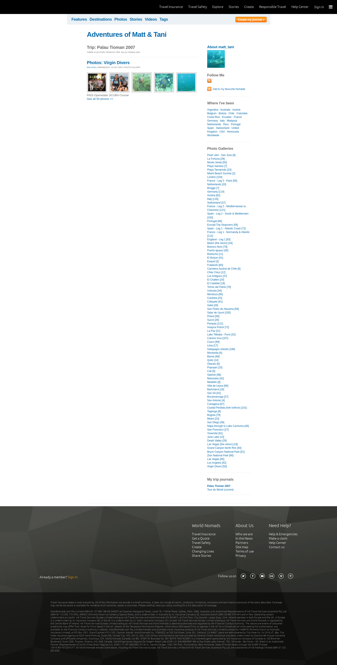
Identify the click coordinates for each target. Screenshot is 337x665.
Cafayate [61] (214, 301)
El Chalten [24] (215, 279)
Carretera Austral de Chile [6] (223, 268)
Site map (242, 547)
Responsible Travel (272, 7)
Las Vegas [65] (215, 459)
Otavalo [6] (213, 363)
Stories (234, 7)
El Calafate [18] (216, 283)
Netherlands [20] (216, 184)
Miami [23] (213, 418)
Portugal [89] (214, 221)
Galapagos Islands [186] (221, 349)
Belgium (211, 113)
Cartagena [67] (215, 404)
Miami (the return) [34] (220, 243)
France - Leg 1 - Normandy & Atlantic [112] (228, 234)
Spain (210, 128)
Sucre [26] (213, 319)
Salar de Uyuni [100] (219, 312)
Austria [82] (213, 195)
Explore (217, 7)
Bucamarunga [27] (217, 396)
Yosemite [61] (215, 433)
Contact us (276, 547)
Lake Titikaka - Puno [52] (221, 334)
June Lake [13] (215, 436)
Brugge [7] (213, 188)
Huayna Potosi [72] (218, 327)
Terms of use (245, 551)
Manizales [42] (215, 378)
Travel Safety (197, 7)
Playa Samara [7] (217, 166)
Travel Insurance (171, 7)
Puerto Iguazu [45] (217, 250)
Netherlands (214, 124)
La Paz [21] (213, 330)
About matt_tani (220, 47)
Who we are (244, 534)
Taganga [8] (214, 411)
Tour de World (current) (220, 489)
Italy (222, 120)
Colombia (241, 113)
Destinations (101, 19)
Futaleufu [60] (215, 265)
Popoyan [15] (214, 367)
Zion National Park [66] (220, 455)
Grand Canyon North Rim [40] (224, 447)
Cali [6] (211, 371)
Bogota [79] (213, 415)
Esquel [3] (213, 261)
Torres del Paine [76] (219, 287)
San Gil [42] (214, 393)
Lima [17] (212, 345)
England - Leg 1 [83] (218, 239)
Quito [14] (212, 360)
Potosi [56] (213, 316)
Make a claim (278, 538)
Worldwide (213, 135)
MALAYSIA (91, 67)
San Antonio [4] (216, 400)
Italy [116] (212, 199)
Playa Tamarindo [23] (219, 169)
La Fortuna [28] (216, 158)
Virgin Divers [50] (217, 466)
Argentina (212, 109)
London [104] (214, 177)
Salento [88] (214, 374)
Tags (163, 19)
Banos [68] (213, 356)
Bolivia (222, 113)
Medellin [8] (213, 382)
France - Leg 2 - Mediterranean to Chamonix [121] (226, 208)
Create (249, 7)
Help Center (300, 7)
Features (79, 19)
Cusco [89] (213, 341)
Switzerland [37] (216, 202)
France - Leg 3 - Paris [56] (222, 180)
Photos (120, 19)
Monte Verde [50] (217, 162)
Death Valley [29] (217, 440)
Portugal (235, 124)
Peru (226, 124)
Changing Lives (203, 551)
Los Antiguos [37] (217, 276)
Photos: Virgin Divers (108, 62)
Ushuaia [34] (214, 290)
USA (222, 131)
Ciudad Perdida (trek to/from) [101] (227, 407)
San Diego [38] (215, 422)
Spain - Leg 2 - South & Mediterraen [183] (227, 215)
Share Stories (201, 555)
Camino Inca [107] (217, 338)
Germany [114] (215, 191)
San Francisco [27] (218, 429)
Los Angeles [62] (216, 462)
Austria (236, 109)
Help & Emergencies (283, 534)
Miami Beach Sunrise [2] (221, 173)
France (238, 117)
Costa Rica (213, 117)
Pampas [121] (215, 323)
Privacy (241, 555)
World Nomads (22, 7)
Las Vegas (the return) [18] (222, 444)
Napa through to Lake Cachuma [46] (228, 425)
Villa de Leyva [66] (217, 385)
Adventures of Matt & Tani (126, 34)
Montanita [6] (214, 352)
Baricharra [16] (215, 389)
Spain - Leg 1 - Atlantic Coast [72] (226, 228)
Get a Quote (201, 538)
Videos (151, 19)
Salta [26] (212, 305)
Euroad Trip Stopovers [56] (222, 224)
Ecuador (227, 117)
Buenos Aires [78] (217, 246)
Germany (212, 120)
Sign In (319, 7)
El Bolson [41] (215, 257)
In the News (244, 538)
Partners (242, 543)
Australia (225, 109)
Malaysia (232, 120)
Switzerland (222, 128)
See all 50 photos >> (100, 98)
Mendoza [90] (215, 294)
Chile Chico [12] (216, 272)
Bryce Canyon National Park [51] (226, 451)
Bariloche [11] (215, 254)
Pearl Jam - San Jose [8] (221, 155)
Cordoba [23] (214, 297)
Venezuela (233, 131)
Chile (231, 113)
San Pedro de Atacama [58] (223, 308)
